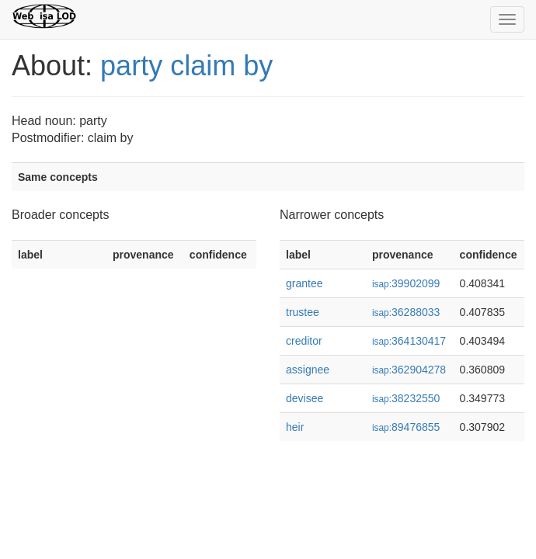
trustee (302, 312)
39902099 (406, 283)
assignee (307, 369)
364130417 (409, 341)
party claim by (186, 66)
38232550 (406, 398)
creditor (304, 341)
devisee (304, 398)
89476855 (406, 427)
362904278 (409, 369)
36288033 (406, 312)
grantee (304, 283)
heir (295, 427)
